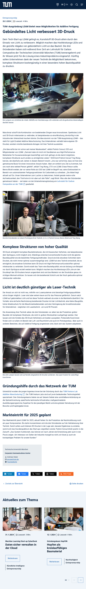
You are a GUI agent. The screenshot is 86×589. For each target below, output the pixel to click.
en (67, 4)
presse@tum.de (13, 459)
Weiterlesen (13, 558)
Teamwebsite (12, 462)
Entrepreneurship (10, 18)
